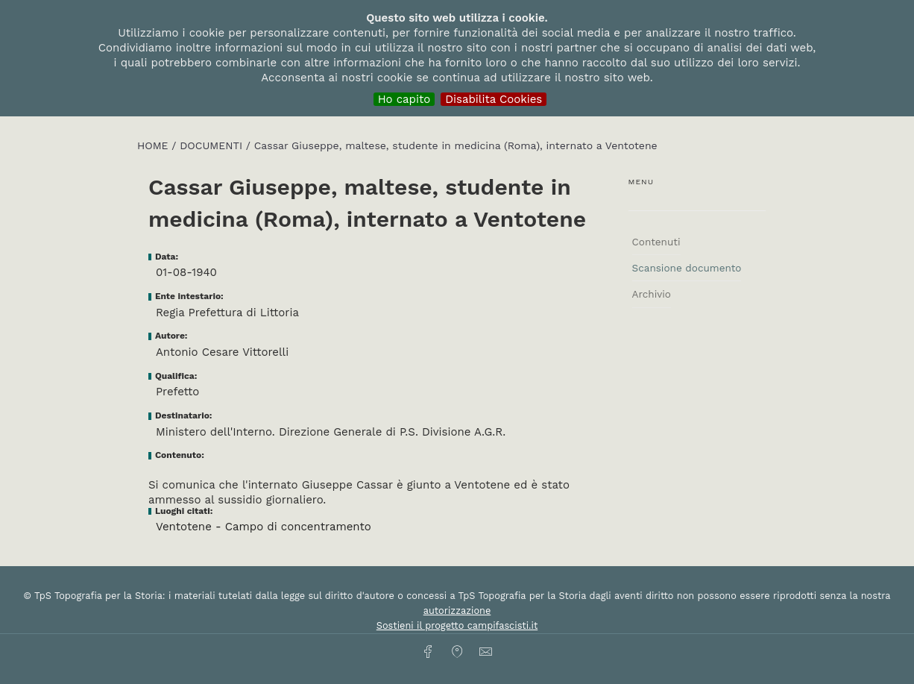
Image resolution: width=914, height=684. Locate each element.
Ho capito (404, 99)
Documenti (213, 145)
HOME (154, 145)
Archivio (651, 294)
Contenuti (656, 242)
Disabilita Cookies (493, 99)
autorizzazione (457, 610)
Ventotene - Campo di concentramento (263, 526)
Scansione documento (687, 268)
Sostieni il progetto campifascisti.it (457, 625)
